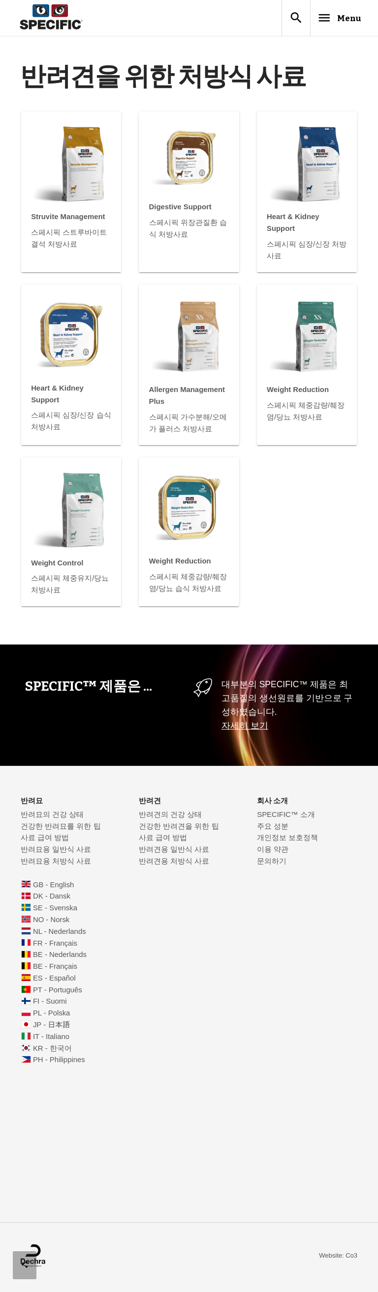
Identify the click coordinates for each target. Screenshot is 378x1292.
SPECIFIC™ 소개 (286, 817)
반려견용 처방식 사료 (174, 864)
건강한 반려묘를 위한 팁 (60, 829)
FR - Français (55, 946)
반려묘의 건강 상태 (52, 817)
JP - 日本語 (51, 1027)
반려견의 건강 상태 (170, 817)
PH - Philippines (59, 1062)
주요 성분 (272, 829)
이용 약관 (272, 852)
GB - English (53, 887)
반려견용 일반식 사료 (174, 852)
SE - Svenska (55, 910)
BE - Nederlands (60, 957)
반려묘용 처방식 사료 (56, 864)
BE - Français (55, 969)
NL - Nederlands (59, 934)
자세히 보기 (244, 728)
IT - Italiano (51, 1039)
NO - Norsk (51, 922)
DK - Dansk (51, 898)
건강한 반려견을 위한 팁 (179, 829)
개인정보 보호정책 (287, 840)
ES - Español (54, 980)
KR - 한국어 (52, 1051)
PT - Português (57, 992)
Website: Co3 (338, 1258)
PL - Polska (51, 1015)
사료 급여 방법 (45, 840)
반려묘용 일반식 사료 (56, 852)
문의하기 (271, 864)
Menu (330, 19)
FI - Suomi (50, 1004)
